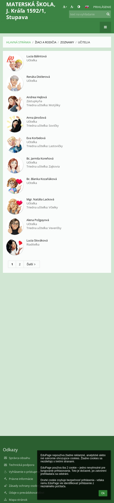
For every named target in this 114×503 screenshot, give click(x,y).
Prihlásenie (102, 7)
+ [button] (65, 7)
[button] (86, 7)
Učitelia (84, 42)
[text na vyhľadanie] (90, 14)
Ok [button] (103, 493)
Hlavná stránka (18, 42)
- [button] (72, 7)
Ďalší (32, 264)
